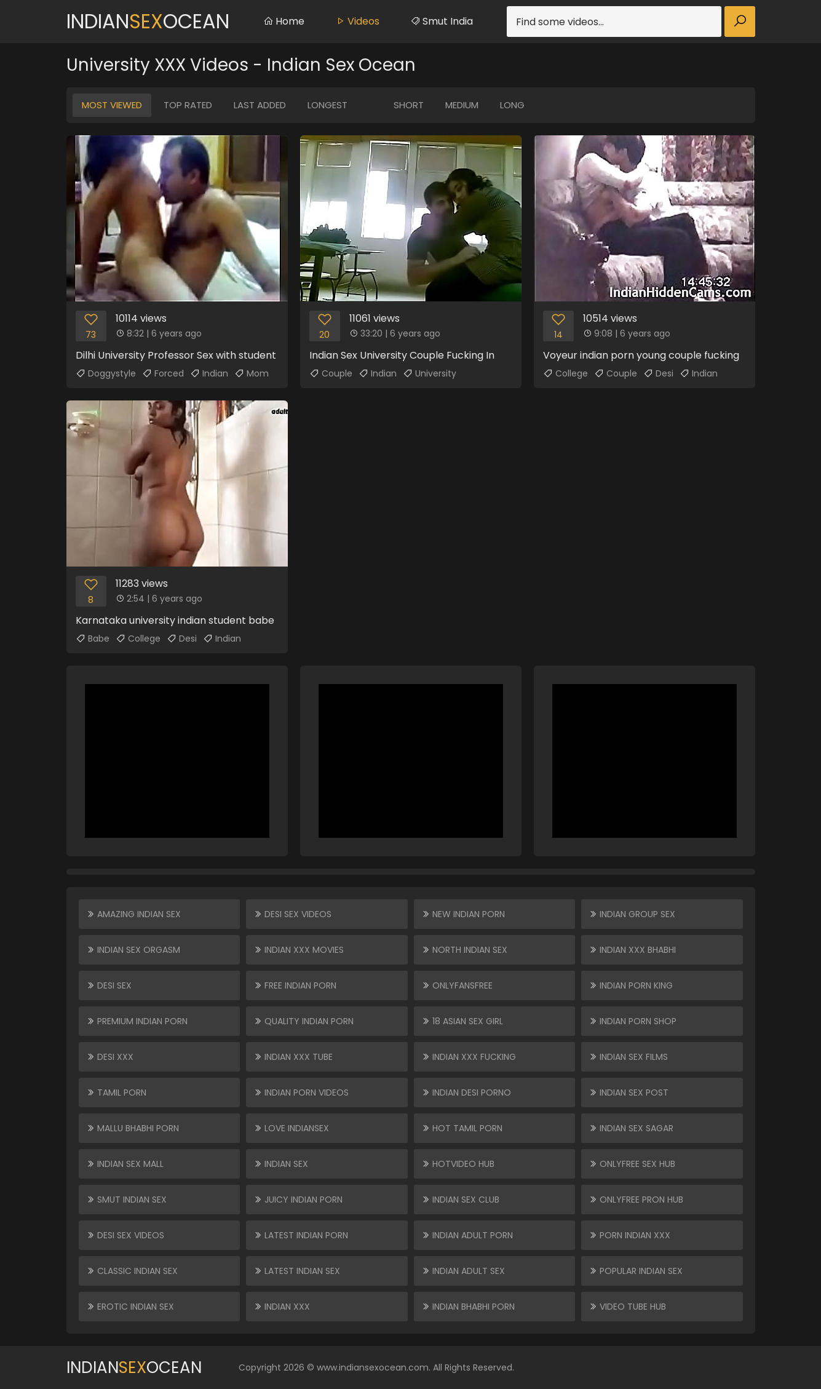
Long (512, 104)
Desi (658, 373)
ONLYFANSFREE (457, 985)
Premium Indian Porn (137, 1021)
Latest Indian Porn (300, 1235)
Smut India (441, 21)
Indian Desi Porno (466, 1092)
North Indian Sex (464, 950)
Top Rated (188, 104)
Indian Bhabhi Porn (468, 1306)
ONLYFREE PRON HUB (636, 1199)
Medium (461, 104)
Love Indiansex (291, 1128)
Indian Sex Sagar (631, 1128)
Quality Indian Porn (303, 1021)
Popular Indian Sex (636, 1271)
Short (409, 104)
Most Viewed (112, 104)
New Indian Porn (463, 914)
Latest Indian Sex (296, 1271)
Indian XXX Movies (298, 950)
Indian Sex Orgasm (133, 950)
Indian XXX (281, 1306)
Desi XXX (109, 1057)
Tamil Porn (116, 1092)
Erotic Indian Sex (130, 1306)
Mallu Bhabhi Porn (132, 1128)
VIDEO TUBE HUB (627, 1306)
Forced (163, 373)
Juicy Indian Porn (298, 1199)
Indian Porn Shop (632, 1021)
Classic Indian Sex (132, 1271)
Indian (209, 373)
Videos (357, 21)
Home (283, 21)
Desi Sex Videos (125, 1235)
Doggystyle (106, 373)
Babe (92, 638)
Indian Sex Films (628, 1057)
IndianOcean (147, 21)
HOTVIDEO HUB (457, 1164)
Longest (327, 104)
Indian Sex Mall (125, 1164)
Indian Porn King (631, 985)
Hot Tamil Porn (461, 1128)
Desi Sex (109, 985)
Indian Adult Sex (463, 1271)
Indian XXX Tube (293, 1057)
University (429, 373)
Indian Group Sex (632, 914)
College (565, 373)
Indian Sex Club (460, 1199)
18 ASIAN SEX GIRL (462, 1021)
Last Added (260, 104)
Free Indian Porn (294, 985)
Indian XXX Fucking (468, 1057)
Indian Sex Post (628, 1092)
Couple (330, 373)
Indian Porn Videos (301, 1092)
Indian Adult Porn (467, 1235)
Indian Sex (280, 1164)
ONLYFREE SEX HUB (632, 1164)
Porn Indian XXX (629, 1235)
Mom (251, 373)
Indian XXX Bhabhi (632, 950)
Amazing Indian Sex (133, 914)
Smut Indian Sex (126, 1199)
